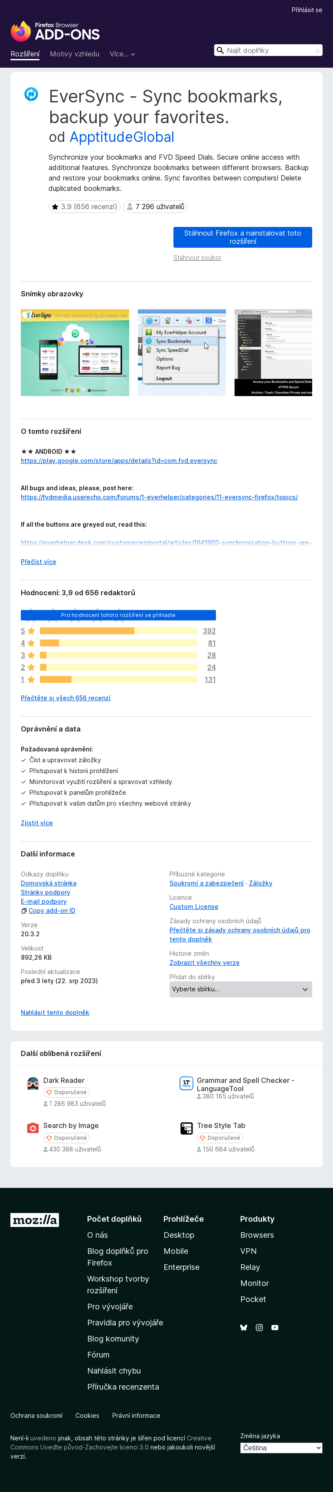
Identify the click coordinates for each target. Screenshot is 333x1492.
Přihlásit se (307, 9)
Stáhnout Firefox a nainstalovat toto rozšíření (242, 237)
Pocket (253, 1299)
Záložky (260, 883)
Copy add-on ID (48, 910)
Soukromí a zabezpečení (207, 883)
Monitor (254, 1283)
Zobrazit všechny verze (205, 962)
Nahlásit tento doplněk (55, 1012)
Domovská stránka (48, 883)
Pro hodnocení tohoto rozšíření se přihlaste (118, 615)
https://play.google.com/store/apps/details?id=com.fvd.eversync (119, 460)
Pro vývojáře (110, 1306)
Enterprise (181, 1267)
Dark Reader (64, 1080)
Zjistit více (37, 822)
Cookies (87, 1415)
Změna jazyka (260, 1436)
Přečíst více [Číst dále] (38, 561)
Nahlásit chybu (114, 1370)
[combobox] (268, 50)
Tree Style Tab (221, 1125)
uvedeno (44, 1438)
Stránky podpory (45, 892)
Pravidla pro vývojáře (125, 1322)
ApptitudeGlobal (121, 136)
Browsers (257, 1235)
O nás (97, 1235)
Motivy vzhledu (74, 53)
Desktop (178, 1235)
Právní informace (136, 1415)
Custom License (194, 906)
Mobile (175, 1251)
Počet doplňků (114, 1218)
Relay (250, 1267)
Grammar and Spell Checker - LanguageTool (245, 1084)
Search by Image (71, 1125)
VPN (248, 1251)
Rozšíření (24, 53)
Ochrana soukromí (36, 1415)
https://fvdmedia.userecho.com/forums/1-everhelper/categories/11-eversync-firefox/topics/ (159, 497)
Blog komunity (113, 1338)
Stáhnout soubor (197, 257)
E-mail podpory (44, 901)
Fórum (98, 1354)
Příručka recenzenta (123, 1386)
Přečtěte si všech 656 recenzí (66, 698)
